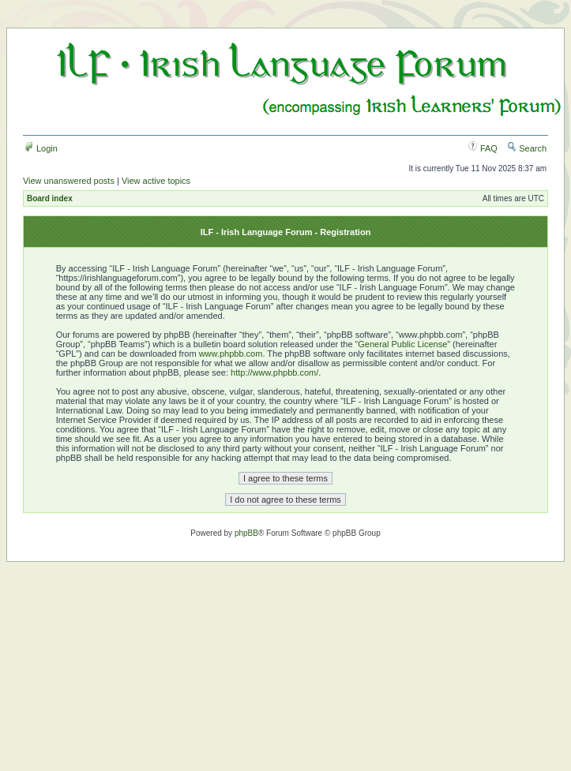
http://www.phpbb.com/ (274, 372)
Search (527, 148)
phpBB (246, 533)
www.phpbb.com (231, 353)
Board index (50, 198)
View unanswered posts (69, 180)
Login (41, 148)
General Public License (402, 344)
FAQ (483, 148)
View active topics (156, 180)
